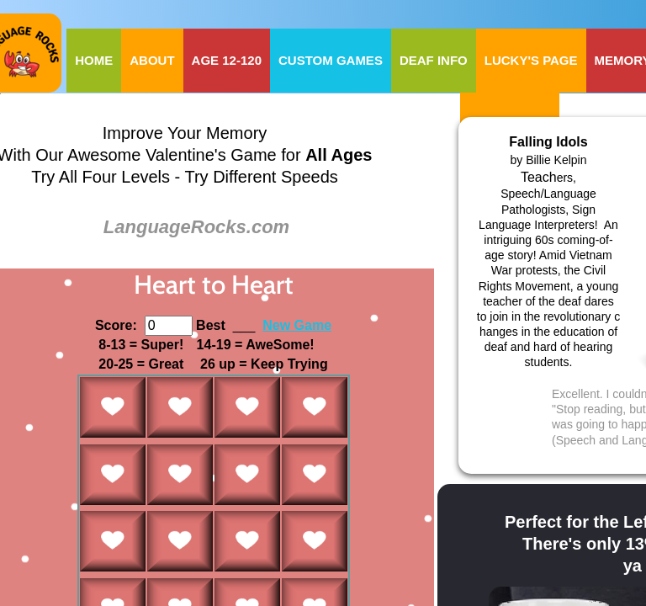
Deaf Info (434, 60)
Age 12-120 (227, 60)
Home (94, 60)
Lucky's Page (531, 60)
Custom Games (330, 60)
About (152, 60)
